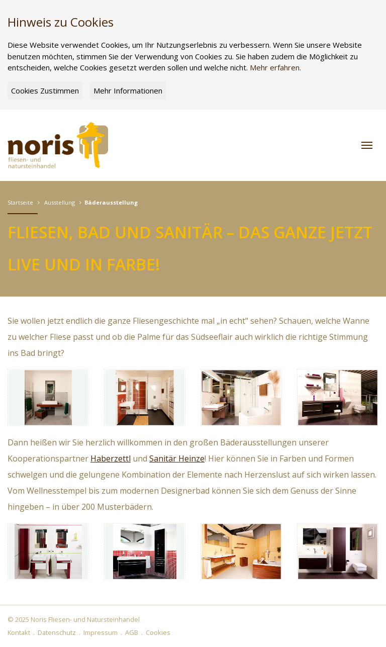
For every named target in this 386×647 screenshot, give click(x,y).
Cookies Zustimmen (45, 90)
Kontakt (19, 632)
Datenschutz (57, 632)
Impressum (100, 632)
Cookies (158, 632)
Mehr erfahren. (275, 67)
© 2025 (74, 619)
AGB (131, 632)
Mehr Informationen (127, 90)
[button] (366, 145)
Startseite (20, 202)
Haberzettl (110, 458)
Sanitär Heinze (177, 458)
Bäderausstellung (111, 202)
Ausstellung (59, 202)
